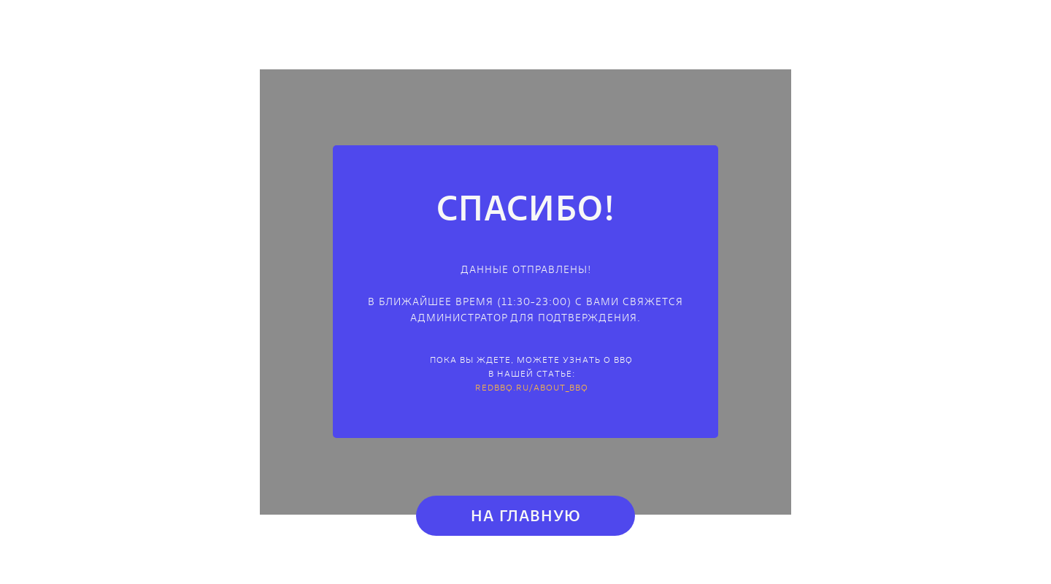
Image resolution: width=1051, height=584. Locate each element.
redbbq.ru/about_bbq (531, 387)
